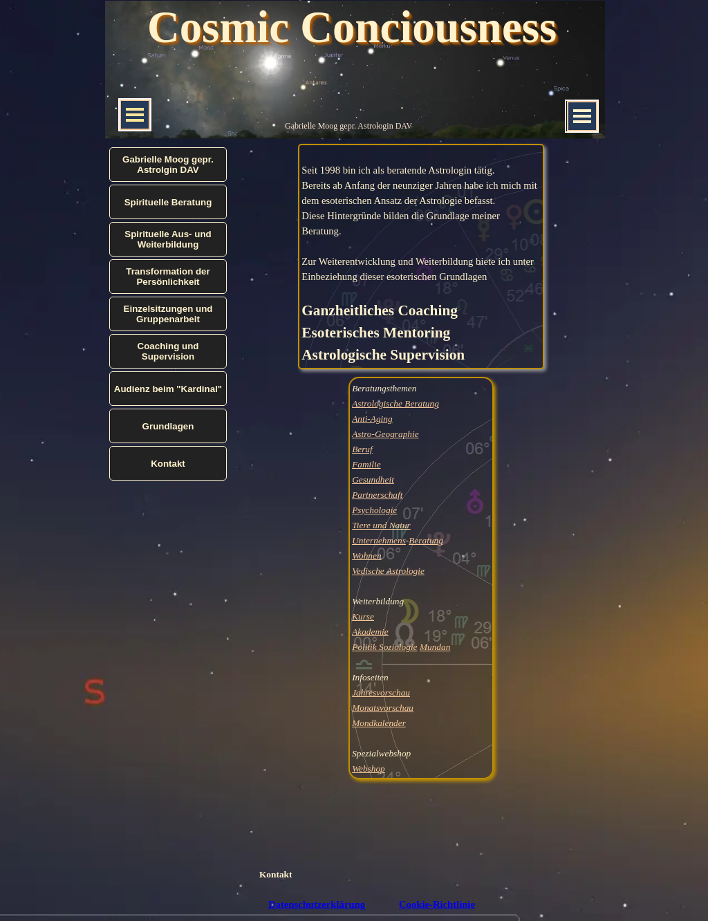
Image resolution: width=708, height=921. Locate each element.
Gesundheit (373, 479)
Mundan (435, 647)
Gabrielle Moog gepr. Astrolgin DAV (168, 164)
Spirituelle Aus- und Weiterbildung (167, 239)
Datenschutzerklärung (316, 904)
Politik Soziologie (384, 647)
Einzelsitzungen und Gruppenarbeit (168, 314)
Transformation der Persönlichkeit (167, 276)
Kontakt (275, 874)
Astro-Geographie (385, 434)
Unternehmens (379, 540)
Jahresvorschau (381, 692)
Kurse (363, 616)
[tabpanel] (421, 256)
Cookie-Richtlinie (437, 904)
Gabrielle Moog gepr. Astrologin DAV (348, 126)
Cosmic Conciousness (352, 27)
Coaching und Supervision (168, 351)
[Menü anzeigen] (582, 116)
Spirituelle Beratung (168, 202)
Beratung (426, 540)
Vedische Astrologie (388, 571)
